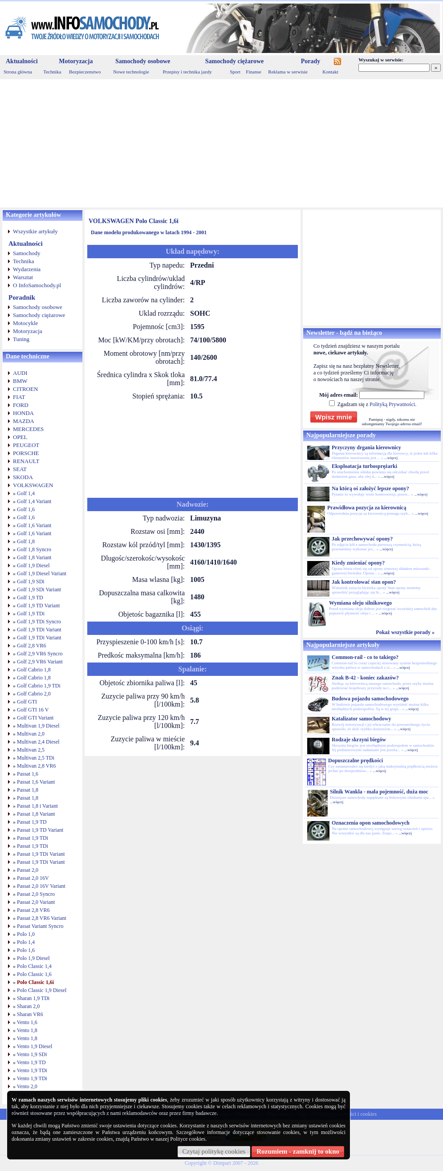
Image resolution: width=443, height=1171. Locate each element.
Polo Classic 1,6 (34, 974)
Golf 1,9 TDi (31, 613)
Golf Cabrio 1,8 (34, 670)
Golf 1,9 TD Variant (38, 605)
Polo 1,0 (26, 934)
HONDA (23, 413)
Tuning (21, 339)
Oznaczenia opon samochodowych (371, 823)
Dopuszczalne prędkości (355, 760)
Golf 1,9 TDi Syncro (39, 621)
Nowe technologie (131, 71)
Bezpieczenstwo (85, 71)
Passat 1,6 (27, 774)
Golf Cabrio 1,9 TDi (39, 686)
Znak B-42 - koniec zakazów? (365, 678)
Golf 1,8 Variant (34, 557)
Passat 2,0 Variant (36, 902)
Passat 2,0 (27, 870)
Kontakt (330, 71)
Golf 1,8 (26, 541)
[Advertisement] (221, 143)
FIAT (19, 397)
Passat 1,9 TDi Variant (41, 854)
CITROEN (25, 389)
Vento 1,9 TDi (32, 1070)
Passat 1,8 (27, 790)
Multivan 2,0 (31, 734)
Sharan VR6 (30, 1014)
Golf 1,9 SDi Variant (39, 589)
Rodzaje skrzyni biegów (359, 739)
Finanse (253, 71)
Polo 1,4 (26, 942)
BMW (20, 381)
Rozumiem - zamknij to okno (297, 1151)
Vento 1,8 (27, 1030)
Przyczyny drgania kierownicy (366, 447)
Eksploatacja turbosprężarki (364, 466)
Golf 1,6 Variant (34, 525)
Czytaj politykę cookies (214, 1151)
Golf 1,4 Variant (34, 501)
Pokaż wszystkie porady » (405, 632)
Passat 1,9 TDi (32, 838)
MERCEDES (28, 429)
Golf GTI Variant (35, 718)
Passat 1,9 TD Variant (40, 830)
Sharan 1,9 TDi (33, 998)
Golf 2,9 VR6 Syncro (39, 654)
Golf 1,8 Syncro (34, 549)
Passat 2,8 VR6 (33, 910)
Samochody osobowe (142, 61)
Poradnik (21, 297)
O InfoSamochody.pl (37, 285)
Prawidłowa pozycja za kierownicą (366, 507)
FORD (20, 405)
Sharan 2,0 (28, 1006)
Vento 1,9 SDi (32, 1054)
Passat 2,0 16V (33, 878)
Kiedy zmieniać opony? (358, 563)
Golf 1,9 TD (30, 597)
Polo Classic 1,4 (34, 966)
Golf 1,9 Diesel (33, 565)
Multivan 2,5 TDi (35, 758)
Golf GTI (27, 702)
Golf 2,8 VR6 (31, 645)
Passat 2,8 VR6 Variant (41, 918)
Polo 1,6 (26, 950)
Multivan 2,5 (31, 750)
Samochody (26, 253)
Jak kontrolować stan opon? (364, 582)
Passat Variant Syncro (40, 926)
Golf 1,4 (26, 493)
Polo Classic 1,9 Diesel (41, 990)
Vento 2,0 (27, 1086)
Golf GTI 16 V (33, 710)
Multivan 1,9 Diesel (38, 726)
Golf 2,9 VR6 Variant (40, 662)
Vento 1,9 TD (31, 1062)
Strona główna (18, 71)
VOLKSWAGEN (33, 485)
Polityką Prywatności (392, 404)
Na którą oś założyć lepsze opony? (370, 488)
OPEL (20, 437)
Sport (235, 71)
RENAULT (26, 461)
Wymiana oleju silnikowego (360, 603)
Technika (52, 71)
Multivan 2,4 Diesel (38, 742)
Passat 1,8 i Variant (37, 806)
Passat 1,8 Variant (36, 814)
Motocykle (25, 323)
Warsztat (23, 277)
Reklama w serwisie (288, 71)
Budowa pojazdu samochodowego (370, 698)
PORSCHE (26, 453)
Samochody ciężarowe (234, 61)
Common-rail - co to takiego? (365, 657)
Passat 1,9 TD (32, 822)
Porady (311, 61)
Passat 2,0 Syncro (36, 894)
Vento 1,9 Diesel (35, 1046)
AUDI (20, 373)
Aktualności (22, 61)
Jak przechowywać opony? (362, 539)
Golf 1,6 (26, 509)
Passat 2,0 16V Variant (41, 886)
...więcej (391, 457)
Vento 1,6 (27, 1022)
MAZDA (23, 421)
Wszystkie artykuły (35, 231)
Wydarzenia (27, 269)
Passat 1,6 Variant (36, 782)
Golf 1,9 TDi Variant (39, 629)
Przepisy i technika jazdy (187, 71)
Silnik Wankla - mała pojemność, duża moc (379, 792)
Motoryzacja (76, 61)
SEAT (20, 469)
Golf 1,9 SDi (31, 581)
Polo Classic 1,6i (35, 982)
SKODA (23, 477)
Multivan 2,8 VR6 (36, 766)
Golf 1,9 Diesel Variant (41, 573)
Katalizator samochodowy (361, 719)
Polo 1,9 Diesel (33, 958)
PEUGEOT (26, 445)
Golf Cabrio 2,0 (34, 694)
